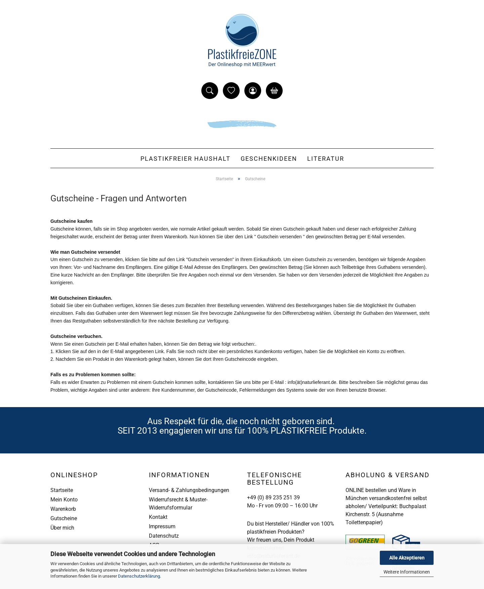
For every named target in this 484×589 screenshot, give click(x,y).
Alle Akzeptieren (407, 557)
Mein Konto (64, 499)
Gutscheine (63, 518)
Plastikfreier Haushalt (185, 158)
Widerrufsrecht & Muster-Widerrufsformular (178, 503)
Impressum (162, 526)
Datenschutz (164, 536)
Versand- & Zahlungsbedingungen (189, 490)
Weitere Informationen (407, 572)
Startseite (61, 490)
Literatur (325, 158)
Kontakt (158, 517)
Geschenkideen (269, 158)
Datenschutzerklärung (139, 576)
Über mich (62, 528)
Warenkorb (63, 509)
